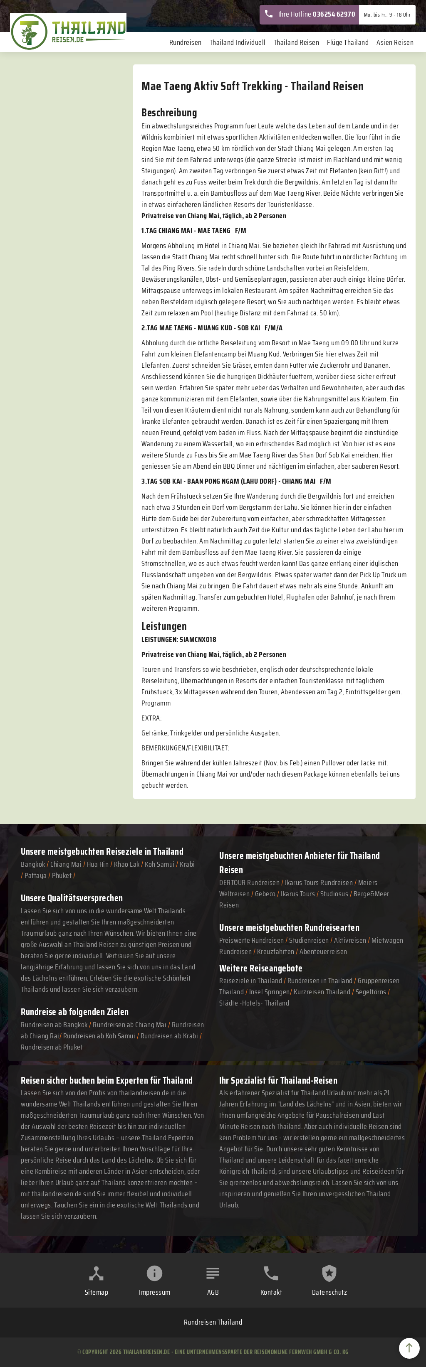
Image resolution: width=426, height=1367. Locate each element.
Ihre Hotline (309, 14)
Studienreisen (309, 940)
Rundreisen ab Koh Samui (99, 1036)
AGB (213, 1292)
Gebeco (265, 894)
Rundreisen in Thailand (320, 980)
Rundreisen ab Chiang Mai (130, 1024)
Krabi (187, 864)
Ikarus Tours (298, 894)
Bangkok (33, 864)
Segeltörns (371, 992)
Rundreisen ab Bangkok (54, 1024)
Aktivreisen (350, 940)
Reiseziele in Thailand (144, 851)
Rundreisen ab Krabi (169, 1036)
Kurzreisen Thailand (323, 992)
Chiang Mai (66, 864)
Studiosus (334, 894)
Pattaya (36, 875)
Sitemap (97, 1292)
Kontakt (271, 1292)
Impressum (155, 1292)
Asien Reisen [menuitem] (395, 42)
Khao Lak (127, 864)
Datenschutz (329, 1292)
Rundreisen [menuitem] (185, 42)
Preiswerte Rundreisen (251, 940)
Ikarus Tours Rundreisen (319, 882)
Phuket (62, 875)
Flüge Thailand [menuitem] (348, 42)
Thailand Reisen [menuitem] (297, 42)
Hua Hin (98, 864)
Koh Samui (160, 864)
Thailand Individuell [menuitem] (238, 42)
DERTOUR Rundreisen (249, 882)
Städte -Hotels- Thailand (254, 1003)
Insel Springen (269, 992)
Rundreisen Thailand (213, 1322)
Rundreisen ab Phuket (52, 1047)
